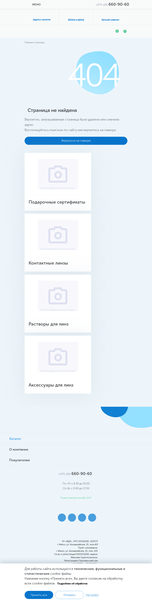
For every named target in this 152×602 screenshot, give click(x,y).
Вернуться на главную (76, 140)
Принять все (39, 595)
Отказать (70, 595)
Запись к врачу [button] (76, 20)
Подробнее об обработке (72, 583)
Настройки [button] (92, 595)
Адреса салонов (41, 20)
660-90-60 (112, 4)
